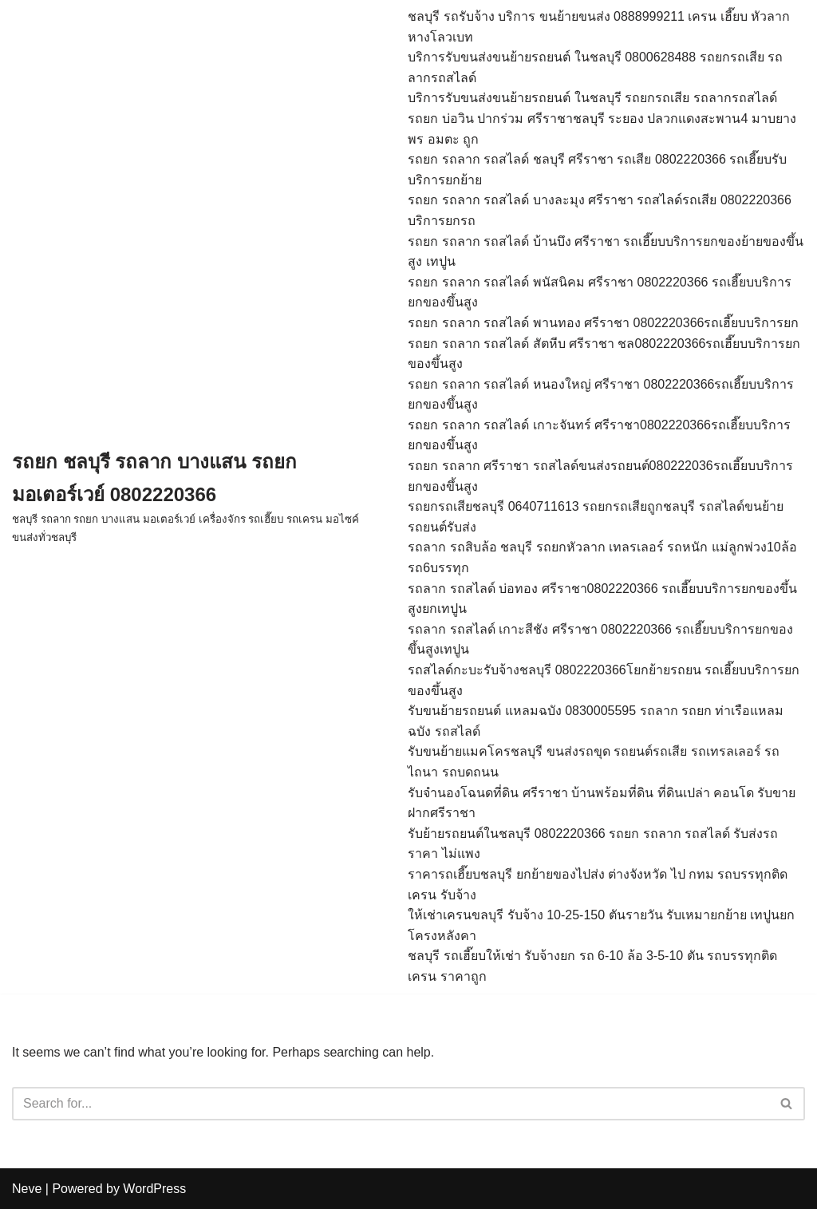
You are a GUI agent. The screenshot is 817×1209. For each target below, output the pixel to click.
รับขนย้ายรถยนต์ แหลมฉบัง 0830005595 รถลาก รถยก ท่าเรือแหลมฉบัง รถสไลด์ (595, 721)
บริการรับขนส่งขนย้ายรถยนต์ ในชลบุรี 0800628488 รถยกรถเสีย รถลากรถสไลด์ (595, 67)
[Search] (390, 1103)
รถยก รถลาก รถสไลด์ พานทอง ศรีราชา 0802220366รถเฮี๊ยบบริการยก (603, 323)
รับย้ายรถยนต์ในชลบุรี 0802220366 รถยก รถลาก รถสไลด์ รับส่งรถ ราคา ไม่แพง (593, 844)
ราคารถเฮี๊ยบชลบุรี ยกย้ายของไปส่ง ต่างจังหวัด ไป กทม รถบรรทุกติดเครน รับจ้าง (597, 884)
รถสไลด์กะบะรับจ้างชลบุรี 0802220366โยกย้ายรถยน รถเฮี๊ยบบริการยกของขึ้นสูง (603, 680)
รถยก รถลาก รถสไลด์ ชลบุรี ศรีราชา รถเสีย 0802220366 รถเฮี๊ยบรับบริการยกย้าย (597, 169)
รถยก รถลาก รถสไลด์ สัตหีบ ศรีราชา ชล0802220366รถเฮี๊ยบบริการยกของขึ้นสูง (604, 354)
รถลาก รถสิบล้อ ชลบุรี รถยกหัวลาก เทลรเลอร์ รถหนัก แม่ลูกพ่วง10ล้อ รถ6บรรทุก (602, 557)
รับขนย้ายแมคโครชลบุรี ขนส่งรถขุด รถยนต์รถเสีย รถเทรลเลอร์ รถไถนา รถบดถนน (594, 762)
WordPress (154, 1188)
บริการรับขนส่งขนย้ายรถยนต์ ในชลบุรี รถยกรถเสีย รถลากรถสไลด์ (592, 98)
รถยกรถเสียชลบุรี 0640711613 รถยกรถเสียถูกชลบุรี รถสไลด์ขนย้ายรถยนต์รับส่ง (595, 517)
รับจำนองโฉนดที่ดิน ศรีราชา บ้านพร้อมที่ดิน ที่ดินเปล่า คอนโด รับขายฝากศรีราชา (601, 803)
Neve (26, 1188)
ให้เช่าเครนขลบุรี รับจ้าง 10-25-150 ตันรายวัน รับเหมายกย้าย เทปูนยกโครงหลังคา (601, 925)
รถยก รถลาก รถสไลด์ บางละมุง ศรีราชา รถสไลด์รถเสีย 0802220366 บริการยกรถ (599, 210)
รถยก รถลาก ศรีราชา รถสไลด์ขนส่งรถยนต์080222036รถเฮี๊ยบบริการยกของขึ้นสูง (600, 476)
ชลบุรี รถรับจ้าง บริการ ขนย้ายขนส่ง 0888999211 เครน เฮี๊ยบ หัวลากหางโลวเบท (599, 27)
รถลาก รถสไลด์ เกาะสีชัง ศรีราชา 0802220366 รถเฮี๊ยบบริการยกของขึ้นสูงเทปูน (600, 639)
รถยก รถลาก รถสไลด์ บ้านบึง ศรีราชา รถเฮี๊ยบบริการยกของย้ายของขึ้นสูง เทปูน (605, 252)
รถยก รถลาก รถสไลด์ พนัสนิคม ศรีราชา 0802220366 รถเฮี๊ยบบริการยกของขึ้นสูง (599, 292)
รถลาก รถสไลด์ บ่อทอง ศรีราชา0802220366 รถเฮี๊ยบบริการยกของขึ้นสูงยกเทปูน (602, 599)
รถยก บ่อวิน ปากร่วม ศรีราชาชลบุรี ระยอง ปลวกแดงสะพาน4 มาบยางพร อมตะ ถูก (602, 129)
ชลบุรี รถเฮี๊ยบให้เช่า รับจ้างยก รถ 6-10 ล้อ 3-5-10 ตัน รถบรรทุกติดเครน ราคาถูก (592, 966)
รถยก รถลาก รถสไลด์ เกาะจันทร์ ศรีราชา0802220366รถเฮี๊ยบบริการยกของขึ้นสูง (599, 435)
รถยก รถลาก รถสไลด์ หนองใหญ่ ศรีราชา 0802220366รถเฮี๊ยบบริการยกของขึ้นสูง (601, 394)
